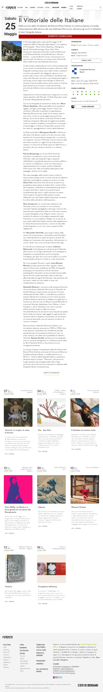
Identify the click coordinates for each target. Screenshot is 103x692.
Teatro (6, 665)
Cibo (22, 645)
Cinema (6, 650)
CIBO (26, 7)
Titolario (8, 587)
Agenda (39, 664)
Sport (22, 658)
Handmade (24, 663)
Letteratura (7, 657)
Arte (21, 16)
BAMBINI (32, 7)
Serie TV (6, 652)
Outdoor (24, 651)
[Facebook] (54, 677)
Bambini (23, 648)
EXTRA (47, 7)
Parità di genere (40, 654)
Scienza (6, 667)
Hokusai (41, 507)
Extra (22, 653)
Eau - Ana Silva (44, 430)
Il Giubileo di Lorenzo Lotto (83, 430)
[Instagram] (56, 677)
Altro (22, 671)
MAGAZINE (55, 7)
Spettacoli (7, 662)
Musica (6, 660)
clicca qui (72, 673)
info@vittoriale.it (81, 55)
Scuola (22, 656)
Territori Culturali (40, 646)
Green (22, 666)
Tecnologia (24, 661)
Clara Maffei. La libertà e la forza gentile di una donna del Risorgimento (18, 509)
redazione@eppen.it (66, 669)
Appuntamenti (25, 668)
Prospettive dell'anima (47, 587)
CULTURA (20, 7)
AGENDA (63, 7)
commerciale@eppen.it (67, 671)
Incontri (6, 655)
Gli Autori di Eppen (42, 671)
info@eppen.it (66, 667)
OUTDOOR (40, 7)
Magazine (40, 661)
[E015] (60, 677)
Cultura (7, 645)
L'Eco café (41, 650)
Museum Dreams (78, 507)
